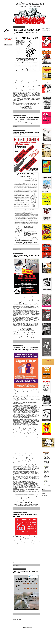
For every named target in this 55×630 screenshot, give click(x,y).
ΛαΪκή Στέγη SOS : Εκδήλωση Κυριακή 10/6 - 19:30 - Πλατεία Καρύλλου (26, 256)
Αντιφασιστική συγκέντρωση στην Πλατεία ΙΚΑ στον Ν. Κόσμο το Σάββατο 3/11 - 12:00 (26, 118)
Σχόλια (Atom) (18, 619)
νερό (15, 614)
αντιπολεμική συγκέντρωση (18, 249)
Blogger (30, 627)
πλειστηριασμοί (17, 565)
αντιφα (16, 111)
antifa (16, 126)
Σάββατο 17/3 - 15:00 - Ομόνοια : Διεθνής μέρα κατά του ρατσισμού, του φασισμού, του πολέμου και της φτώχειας (25, 349)
